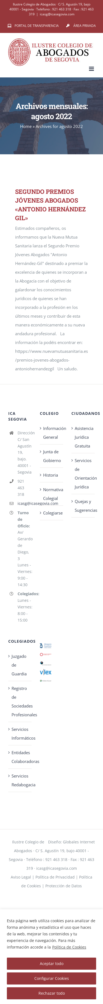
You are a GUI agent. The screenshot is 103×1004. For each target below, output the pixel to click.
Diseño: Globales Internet (71, 841)
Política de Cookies (69, 947)
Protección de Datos (63, 885)
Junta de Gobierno (51, 456)
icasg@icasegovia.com (57, 14)
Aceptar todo (51, 963)
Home (26, 126)
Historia (50, 475)
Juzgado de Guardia (19, 664)
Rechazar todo (51, 993)
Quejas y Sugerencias (83, 506)
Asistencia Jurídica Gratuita (83, 437)
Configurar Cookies (51, 978)
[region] (51, 956)
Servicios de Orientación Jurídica (83, 474)
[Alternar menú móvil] (92, 69)
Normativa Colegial (51, 494)
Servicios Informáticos (20, 733)
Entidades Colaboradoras (20, 757)
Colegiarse (51, 513)
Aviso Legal (21, 877)
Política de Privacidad (55, 877)
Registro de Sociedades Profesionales (20, 701)
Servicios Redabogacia (20, 780)
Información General (51, 433)
